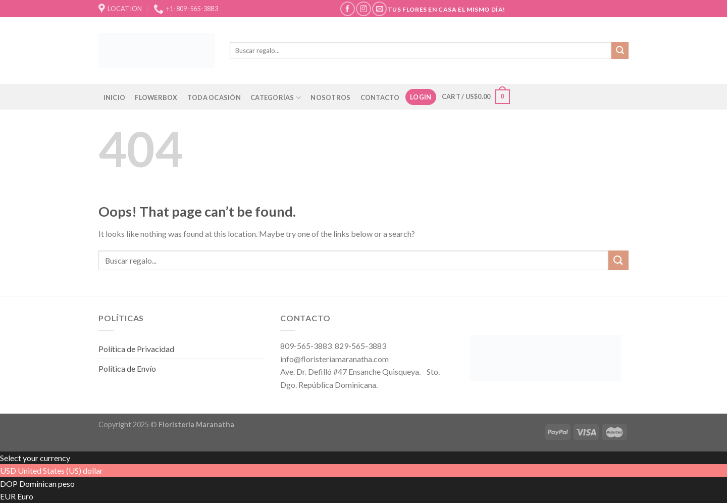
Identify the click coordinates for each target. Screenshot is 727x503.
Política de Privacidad (136, 349)
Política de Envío (127, 368)
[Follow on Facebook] (347, 9)
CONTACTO (380, 97)
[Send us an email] (379, 9)
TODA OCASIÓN (214, 97)
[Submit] (620, 50)
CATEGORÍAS (275, 98)
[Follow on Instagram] (363, 9)
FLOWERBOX (156, 97)
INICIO (114, 97)
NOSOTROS (330, 97)
